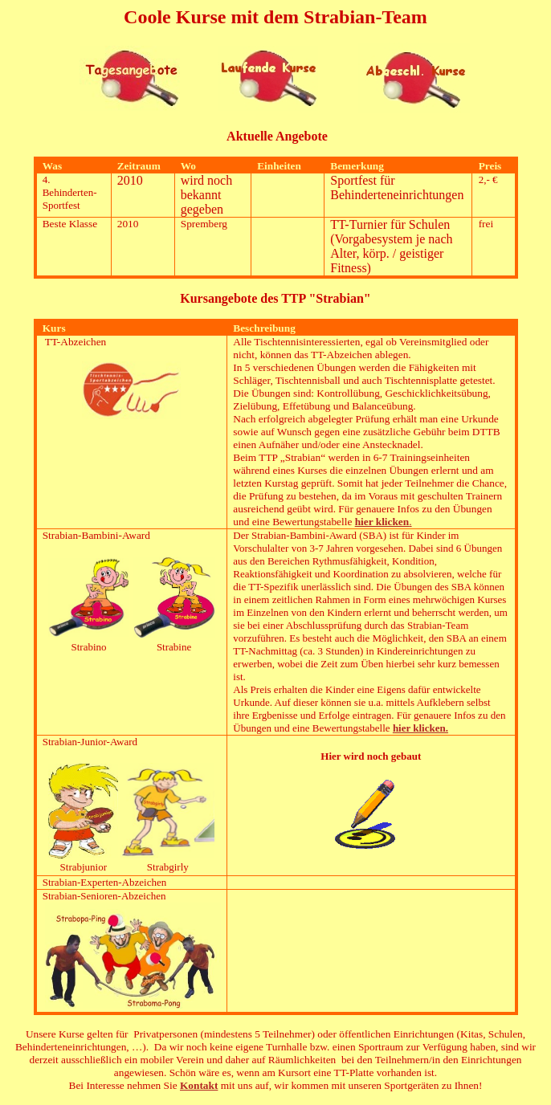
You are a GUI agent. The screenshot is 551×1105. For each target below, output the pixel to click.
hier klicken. (420, 728)
